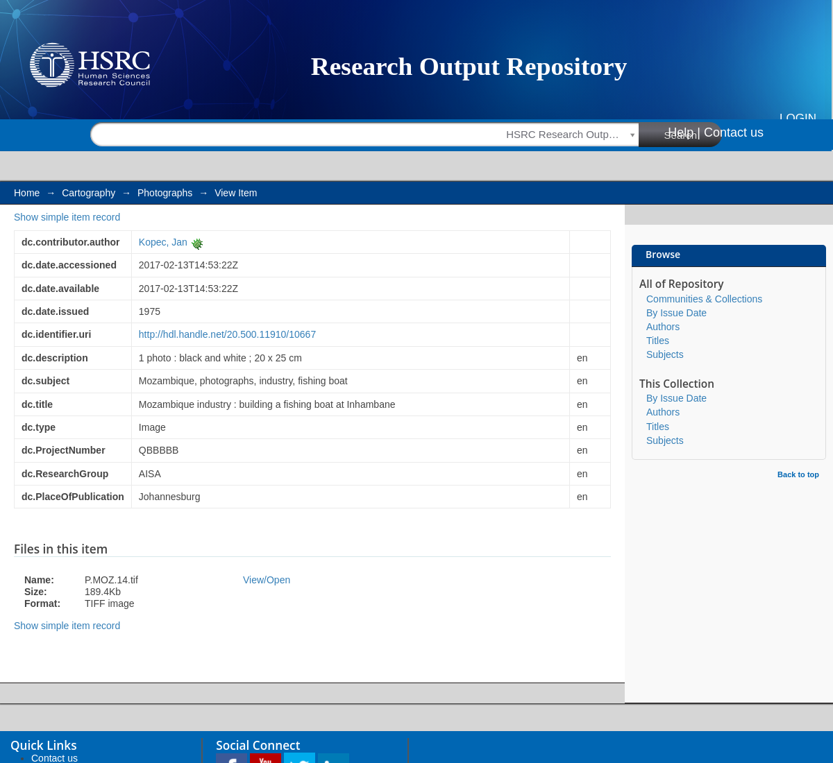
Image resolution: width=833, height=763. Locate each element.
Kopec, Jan (163, 242)
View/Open (266, 579)
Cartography (88, 192)
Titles (657, 340)
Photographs (164, 192)
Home (27, 192)
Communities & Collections (704, 299)
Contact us (734, 132)
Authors (663, 326)
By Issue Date (676, 312)
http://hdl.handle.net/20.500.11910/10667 (227, 334)
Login (798, 118)
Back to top (798, 474)
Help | (684, 132)
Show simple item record (67, 217)
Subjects (665, 354)
